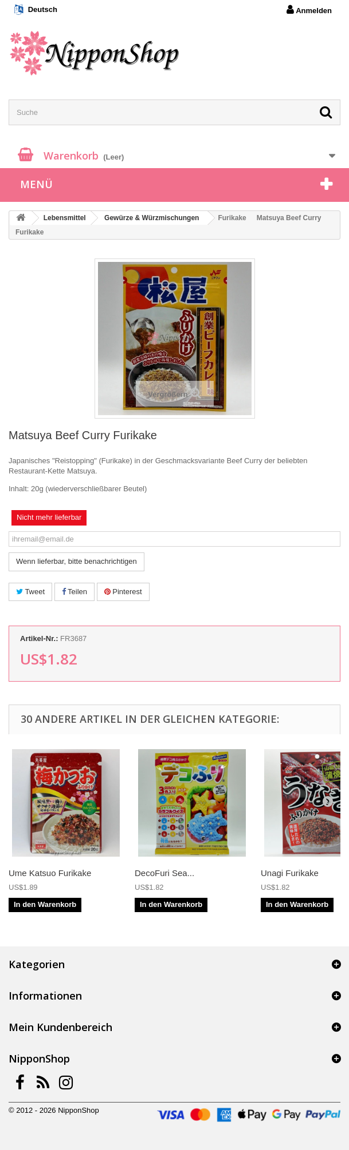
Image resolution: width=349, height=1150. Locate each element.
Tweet (30, 591)
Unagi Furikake (290, 873)
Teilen (74, 591)
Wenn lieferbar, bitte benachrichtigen (76, 561)
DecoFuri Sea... (164, 873)
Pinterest (123, 591)
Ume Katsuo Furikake (50, 873)
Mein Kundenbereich (60, 1027)
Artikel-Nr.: (39, 638)
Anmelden (309, 10)
